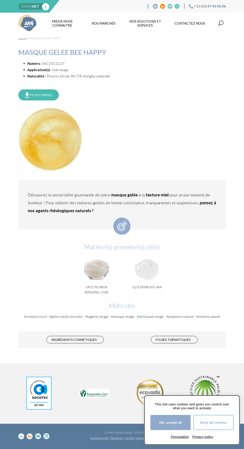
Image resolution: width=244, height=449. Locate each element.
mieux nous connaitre (62, 23)
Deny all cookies (213, 422)
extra (30, 6)
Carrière (129, 438)
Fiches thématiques (173, 340)
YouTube (169, 6)
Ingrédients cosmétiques (74, 340)
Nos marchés (104, 23)
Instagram (177, 6)
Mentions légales (99, 438)
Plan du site (116, 438)
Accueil (22, 38)
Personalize (180, 437)
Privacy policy (202, 437)
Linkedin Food (162, 6)
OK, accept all (170, 422)
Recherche (220, 23)
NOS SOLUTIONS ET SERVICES (145, 23)
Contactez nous (190, 23)
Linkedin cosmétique (155, 6)
